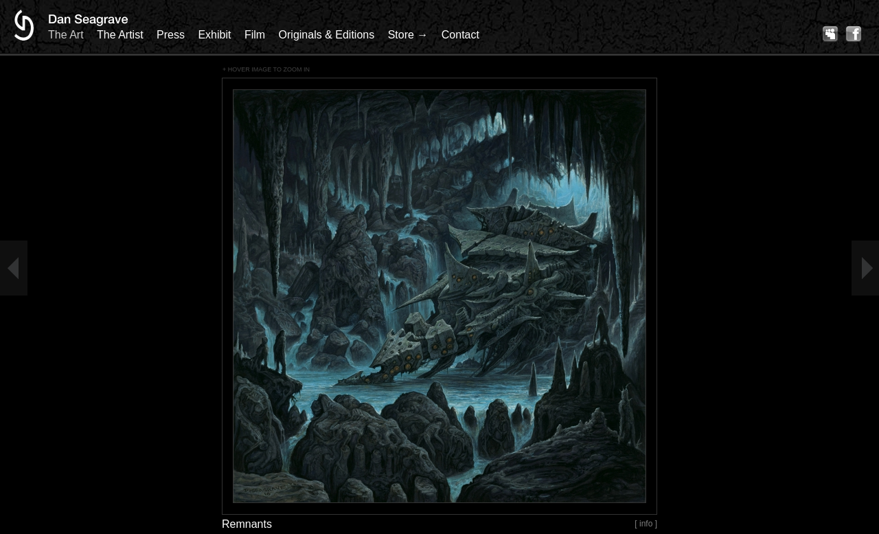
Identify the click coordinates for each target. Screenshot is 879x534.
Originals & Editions (327, 35)
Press (171, 35)
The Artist (120, 35)
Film (254, 35)
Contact (460, 35)
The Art (66, 35)
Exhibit (214, 35)
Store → (408, 35)
